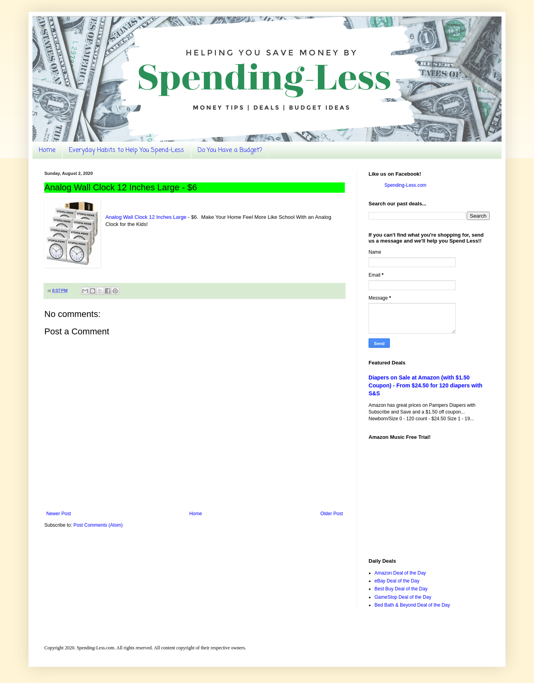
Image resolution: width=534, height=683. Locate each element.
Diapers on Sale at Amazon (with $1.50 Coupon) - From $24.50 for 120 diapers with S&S (426, 385)
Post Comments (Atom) (98, 525)
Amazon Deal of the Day (400, 573)
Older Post (331, 513)
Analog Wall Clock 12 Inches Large (145, 217)
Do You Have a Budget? (230, 150)
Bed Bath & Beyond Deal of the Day (412, 605)
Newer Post (58, 513)
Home (47, 150)
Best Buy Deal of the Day (401, 589)
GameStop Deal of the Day (402, 597)
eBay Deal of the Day (396, 581)
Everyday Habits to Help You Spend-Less (126, 150)
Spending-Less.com (405, 185)
